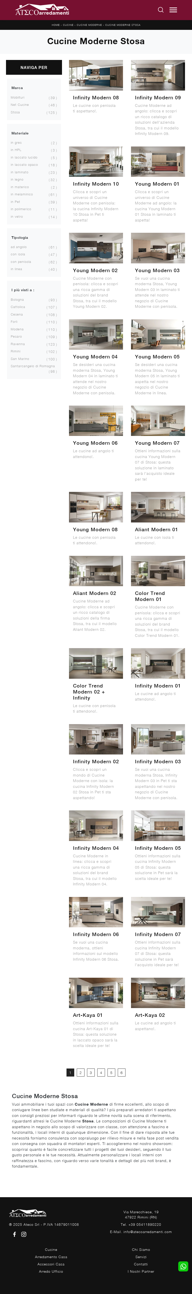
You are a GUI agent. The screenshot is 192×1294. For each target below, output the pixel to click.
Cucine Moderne (89, 24)
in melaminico (22, 194)
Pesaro (16, 336)
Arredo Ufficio (51, 1271)
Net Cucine (20, 105)
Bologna (17, 299)
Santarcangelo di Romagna (33, 366)
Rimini (15, 351)
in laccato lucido (24, 157)
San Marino (20, 359)
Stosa (15, 112)
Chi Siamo (141, 1249)
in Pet (15, 202)
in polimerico (21, 209)
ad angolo (19, 247)
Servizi (141, 1257)
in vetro (17, 216)
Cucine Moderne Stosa (122, 24)
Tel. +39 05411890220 (141, 1224)
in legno (17, 179)
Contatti (141, 1264)
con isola (18, 254)
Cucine (68, 24)
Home (56, 24)
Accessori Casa (51, 1264)
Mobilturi (17, 97)
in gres (16, 142)
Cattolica (18, 307)
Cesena (17, 314)
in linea (16, 269)
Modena (17, 329)
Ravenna (18, 344)
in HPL (16, 150)
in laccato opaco (24, 165)
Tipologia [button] (20, 238)
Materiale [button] (20, 133)
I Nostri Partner (141, 1271)
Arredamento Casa (51, 1257)
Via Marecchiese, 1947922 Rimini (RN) (141, 1214)
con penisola (21, 262)
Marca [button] (17, 88)
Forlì (14, 322)
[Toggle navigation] (173, 10)
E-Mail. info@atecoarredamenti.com (141, 1232)
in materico (20, 187)
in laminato (19, 172)
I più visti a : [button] (23, 290)
